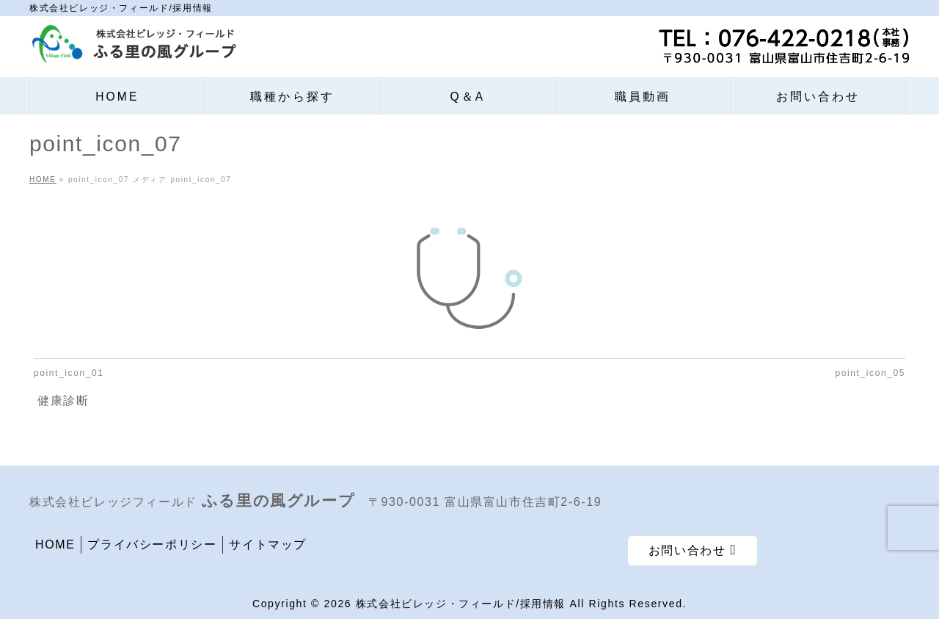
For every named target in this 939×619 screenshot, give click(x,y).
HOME (55, 544)
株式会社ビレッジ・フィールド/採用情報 (461, 603)
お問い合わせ (692, 550)
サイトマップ (268, 544)
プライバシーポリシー (151, 544)
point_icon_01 (69, 373)
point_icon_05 (870, 373)
